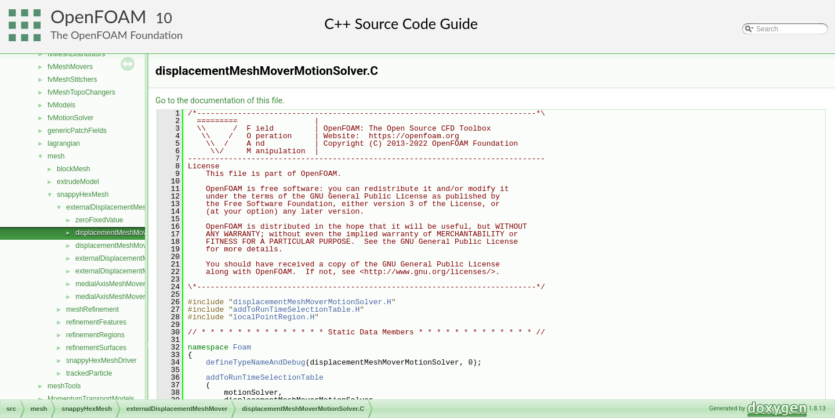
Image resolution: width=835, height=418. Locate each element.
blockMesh (73, 169)
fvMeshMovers (70, 67)
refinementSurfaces (96, 348)
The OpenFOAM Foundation (116, 34)
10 (163, 17)
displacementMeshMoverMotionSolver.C (137, 233)
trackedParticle (89, 373)
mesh (56, 156)
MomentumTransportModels (91, 399)
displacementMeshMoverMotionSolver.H (137, 246)
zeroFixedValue (99, 220)
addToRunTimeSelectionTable (265, 377)
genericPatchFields (77, 131)
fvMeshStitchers (72, 79)
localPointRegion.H (273, 317)
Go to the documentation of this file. (220, 100)
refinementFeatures (96, 322)
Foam (242, 347)
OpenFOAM (98, 16)
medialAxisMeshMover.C (113, 284)
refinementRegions (95, 335)
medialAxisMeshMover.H (113, 297)
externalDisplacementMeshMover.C (130, 258)
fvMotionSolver (70, 118)
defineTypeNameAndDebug (256, 362)
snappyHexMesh (82, 194)
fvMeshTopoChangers (81, 92)
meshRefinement (92, 309)
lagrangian (64, 143)
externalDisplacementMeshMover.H (130, 271)
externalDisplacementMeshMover (117, 207)
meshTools (64, 386)
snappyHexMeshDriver (101, 360)
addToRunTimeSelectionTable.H (296, 309)
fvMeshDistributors (76, 54)
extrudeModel (78, 182)
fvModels (61, 105)
